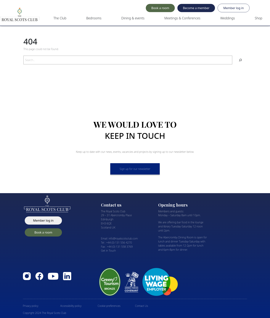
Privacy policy (30, 306)
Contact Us (141, 306)
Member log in (233, 8)
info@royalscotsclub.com (123, 238)
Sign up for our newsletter (135, 169)
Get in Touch (108, 250)
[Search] (240, 60)
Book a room (160, 8)
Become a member (196, 8)
